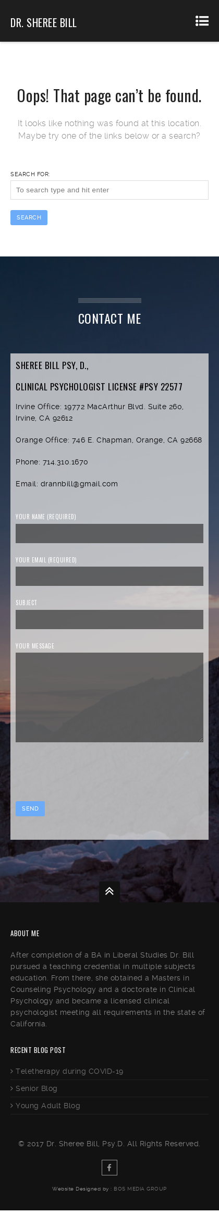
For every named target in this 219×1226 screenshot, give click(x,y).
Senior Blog (37, 1104)
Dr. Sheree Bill (43, 22)
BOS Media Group (140, 1204)
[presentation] (95, 788)
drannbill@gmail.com (79, 484)
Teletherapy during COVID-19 (70, 1087)
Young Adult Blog (48, 1121)
